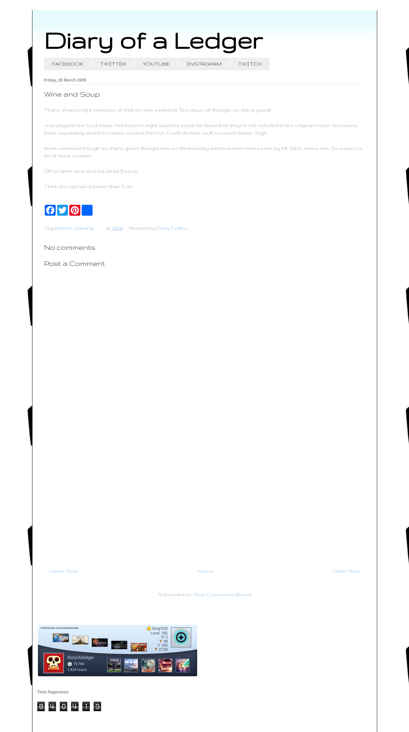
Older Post (346, 571)
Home (205, 571)
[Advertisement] (204, 493)
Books (63, 228)
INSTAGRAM (204, 64)
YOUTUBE (156, 64)
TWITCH (249, 64)
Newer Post (63, 571)
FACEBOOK (67, 64)
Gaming (84, 228)
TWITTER (113, 64)
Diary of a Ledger (153, 40)
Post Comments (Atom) (222, 594)
